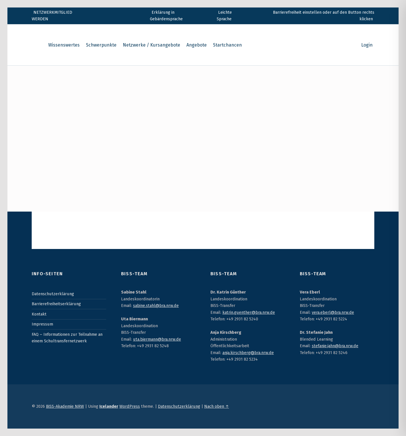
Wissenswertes (64, 45)
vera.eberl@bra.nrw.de (333, 312)
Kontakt (39, 314)
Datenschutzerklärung (53, 293)
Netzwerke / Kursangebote (151, 45)
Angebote (196, 45)
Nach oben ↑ (216, 406)
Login (367, 45)
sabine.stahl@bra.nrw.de (156, 305)
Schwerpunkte (101, 45)
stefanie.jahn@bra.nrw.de (335, 345)
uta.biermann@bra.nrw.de (157, 339)
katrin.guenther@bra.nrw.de (248, 312)
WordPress (129, 406)
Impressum (42, 324)
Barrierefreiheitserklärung (56, 303)
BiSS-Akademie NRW (65, 406)
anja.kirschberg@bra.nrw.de (248, 352)
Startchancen (227, 45)
